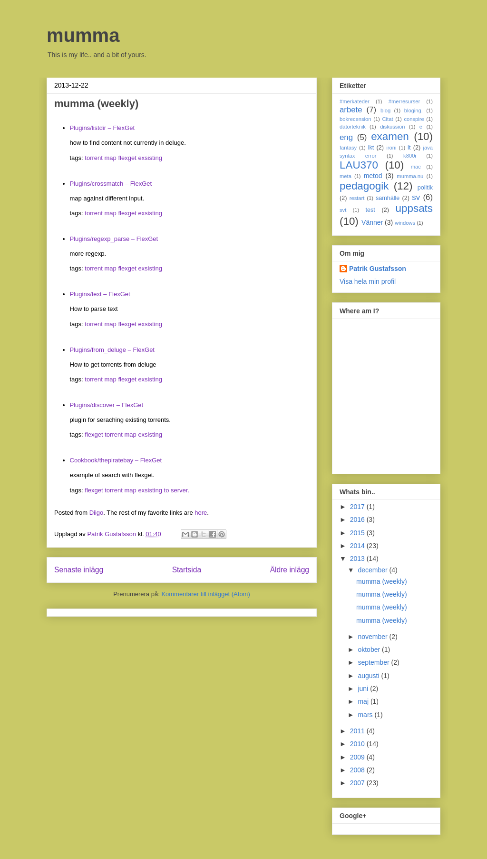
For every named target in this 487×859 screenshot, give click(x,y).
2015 (358, 533)
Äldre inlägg (289, 570)
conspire (414, 119)
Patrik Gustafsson (377, 268)
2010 (358, 744)
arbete (351, 109)
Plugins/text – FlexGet (100, 294)
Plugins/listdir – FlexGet (102, 127)
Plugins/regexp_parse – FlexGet (114, 238)
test (370, 210)
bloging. (413, 110)
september (374, 662)
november (373, 636)
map (111, 157)
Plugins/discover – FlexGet (107, 405)
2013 (358, 558)
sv (416, 197)
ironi (391, 147)
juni (364, 688)
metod (373, 176)
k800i (409, 156)
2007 (358, 783)
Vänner (372, 222)
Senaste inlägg (78, 570)
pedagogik (364, 186)
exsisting (150, 157)
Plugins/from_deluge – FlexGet (112, 349)
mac (416, 167)
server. (180, 490)
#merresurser (404, 101)
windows (405, 223)
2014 (358, 545)
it (409, 147)
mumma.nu (410, 176)
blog (385, 110)
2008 (358, 770)
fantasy (348, 147)
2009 (358, 757)
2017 (358, 506)
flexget (127, 157)
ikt (371, 147)
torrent (94, 157)
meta (345, 176)
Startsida (187, 570)
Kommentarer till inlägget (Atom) (205, 594)
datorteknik (353, 127)
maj (364, 701)
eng (346, 137)
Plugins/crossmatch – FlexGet (111, 183)
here (201, 512)
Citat (387, 119)
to (166, 490)
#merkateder (355, 101)
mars (366, 715)
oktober (370, 649)
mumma (83, 35)
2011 (358, 731)
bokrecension (355, 119)
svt (343, 210)
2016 (358, 519)
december (373, 570)
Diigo (96, 512)
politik (425, 187)
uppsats (414, 208)
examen (390, 136)
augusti (369, 675)
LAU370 (359, 165)
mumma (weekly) (381, 581)
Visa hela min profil (368, 281)
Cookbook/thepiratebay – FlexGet (116, 460)
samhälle (387, 198)
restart (357, 198)
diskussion (392, 127)
